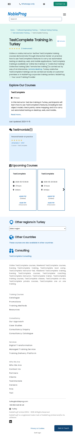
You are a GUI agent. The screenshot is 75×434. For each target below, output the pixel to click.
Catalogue (14, 297)
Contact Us (60, 4)
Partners (13, 373)
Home (12, 30)
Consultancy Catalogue (21, 333)
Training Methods (18, 305)
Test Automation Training (21, 33)
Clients (12, 377)
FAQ (11, 389)
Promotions (15, 301)
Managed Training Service (22, 349)
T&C (11, 393)
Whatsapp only (27, 4)
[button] (63, 189)
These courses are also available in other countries (31, 242)
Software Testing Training (48, 30)
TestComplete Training (40, 33)
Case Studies (15, 325)
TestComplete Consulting (20, 256)
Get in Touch (63, 428)
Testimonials (15, 381)
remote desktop (35, 69)
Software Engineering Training (27, 30)
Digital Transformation (21, 345)
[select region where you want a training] (37, 228)
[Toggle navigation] (64, 14)
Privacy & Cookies (37, 428)
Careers (13, 385)
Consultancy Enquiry (19, 329)
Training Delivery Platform (22, 353)
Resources (14, 309)
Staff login (37, 433)
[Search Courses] (35, 19)
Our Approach (16, 321)
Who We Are (15, 365)
